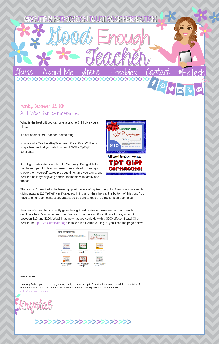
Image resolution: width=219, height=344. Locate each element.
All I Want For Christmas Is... (49, 113)
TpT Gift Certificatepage (51, 223)
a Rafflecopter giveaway (35, 291)
